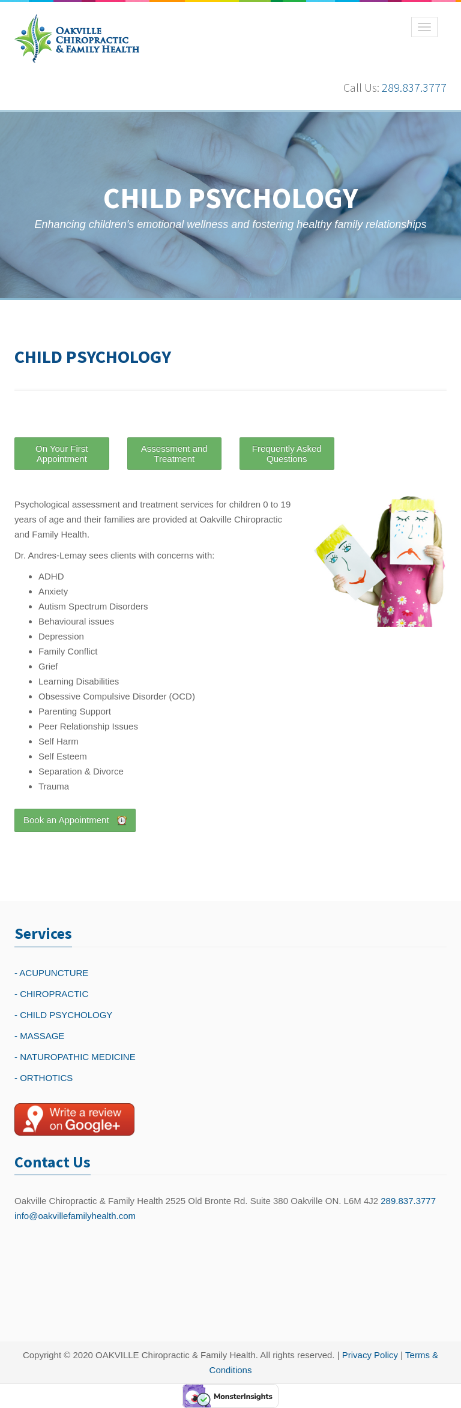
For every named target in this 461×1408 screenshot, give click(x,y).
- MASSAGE (39, 1036)
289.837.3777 (414, 87)
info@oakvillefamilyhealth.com (75, 1216)
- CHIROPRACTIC (51, 994)
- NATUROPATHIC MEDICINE (75, 1057)
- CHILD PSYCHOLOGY (63, 1015)
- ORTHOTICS (43, 1078)
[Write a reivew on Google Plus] (74, 1119)
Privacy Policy (370, 1355)
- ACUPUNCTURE (51, 973)
